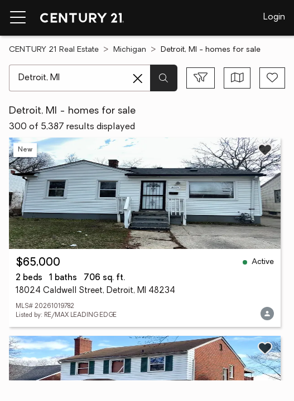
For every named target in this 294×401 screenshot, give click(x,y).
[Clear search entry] (138, 78)
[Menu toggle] (18, 18)
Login (274, 17)
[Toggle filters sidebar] (200, 78)
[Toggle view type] (237, 78)
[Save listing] (265, 150)
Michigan (129, 50)
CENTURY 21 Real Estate (54, 50)
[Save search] (272, 78)
